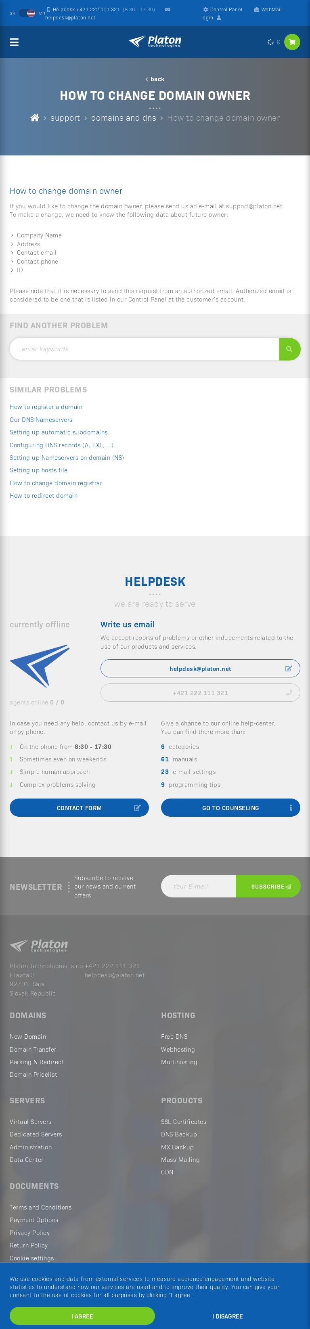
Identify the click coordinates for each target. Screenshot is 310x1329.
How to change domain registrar (56, 482)
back (155, 78)
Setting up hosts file (39, 469)
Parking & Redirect (37, 1062)
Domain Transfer (33, 1049)
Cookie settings (32, 1258)
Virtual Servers (31, 1121)
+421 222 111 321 (232, 692)
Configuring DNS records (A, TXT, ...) (62, 444)
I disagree (227, 1316)
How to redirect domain (44, 495)
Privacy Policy (30, 1232)
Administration (31, 1146)
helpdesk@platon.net (231, 668)
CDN (167, 1172)
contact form (99, 807)
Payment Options (34, 1220)
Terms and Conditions (40, 1207)
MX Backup (177, 1146)
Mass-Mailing (180, 1159)
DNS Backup (179, 1134)
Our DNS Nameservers (41, 419)
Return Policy (29, 1245)
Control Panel (223, 9)
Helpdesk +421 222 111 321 (101, 9)
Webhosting (178, 1049)
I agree (82, 1316)
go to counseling (247, 807)
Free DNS (174, 1036)
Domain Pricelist (33, 1074)
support (65, 117)
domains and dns (124, 117)
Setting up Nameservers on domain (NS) (67, 457)
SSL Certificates (183, 1121)
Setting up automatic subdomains (59, 432)
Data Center (27, 1159)
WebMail (268, 9)
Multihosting (179, 1062)
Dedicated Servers (36, 1134)
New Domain (28, 1036)
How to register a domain (46, 406)
